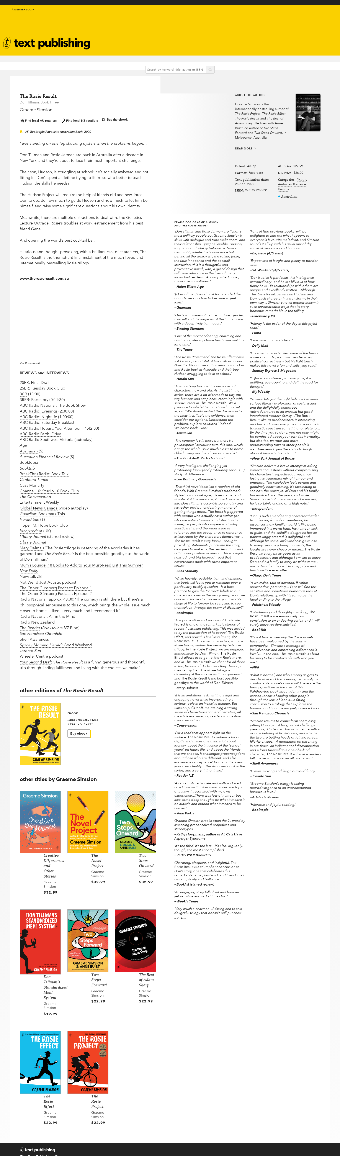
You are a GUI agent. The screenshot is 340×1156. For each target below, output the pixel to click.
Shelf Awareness (34, 636)
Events (120, 36)
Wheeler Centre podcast (41, 653)
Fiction (280, 183)
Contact (26, 1144)
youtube (327, 15)
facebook (313, 15)
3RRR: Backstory (34, 397)
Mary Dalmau (32, 545)
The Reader (30, 625)
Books (120, 20)
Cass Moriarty (32, 482)
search (216, 62)
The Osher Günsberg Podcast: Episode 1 (56, 585)
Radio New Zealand (37, 619)
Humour (281, 197)
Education (158, 35)
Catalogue (124, 42)
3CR (23, 391)
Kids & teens (159, 29)
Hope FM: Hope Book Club (44, 522)
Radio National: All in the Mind (47, 613)
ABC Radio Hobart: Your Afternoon (51, 425)
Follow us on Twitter (204, 1116)
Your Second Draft (36, 659)
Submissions (121, 1115)
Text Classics (126, 31)
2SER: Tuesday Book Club (42, 385)
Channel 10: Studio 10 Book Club (49, 488)
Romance (282, 193)
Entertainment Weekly (39, 499)
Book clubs (200, 43)
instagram (322, 15)
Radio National (33, 596)
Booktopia (29, 459)
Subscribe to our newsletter (208, 1106)
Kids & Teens (163, 1115)
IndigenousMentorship (159, 22)
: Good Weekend (56, 642)
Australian (282, 188)
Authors (122, 25)
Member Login (23, 13)
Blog (153, 41)
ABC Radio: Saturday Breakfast (47, 420)
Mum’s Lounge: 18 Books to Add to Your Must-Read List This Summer (81, 562)
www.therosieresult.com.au (44, 275)
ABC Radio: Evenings (38, 408)
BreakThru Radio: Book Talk (44, 471)
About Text (200, 33)
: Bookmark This (42, 511)
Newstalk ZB (31, 573)
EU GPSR (117, 1121)
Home (115, 1104)
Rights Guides (248, 1121)
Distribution (246, 1126)
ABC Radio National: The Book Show (53, 402)
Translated (161, 1132)
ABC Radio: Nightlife (38, 414)
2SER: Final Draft (35, 380)
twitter (308, 15)
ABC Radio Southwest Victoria (47, 437)
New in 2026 (163, 1121)
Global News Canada (39, 505)
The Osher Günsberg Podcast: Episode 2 (56, 591)
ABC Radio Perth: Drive (40, 431)
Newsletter (199, 38)
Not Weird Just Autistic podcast (48, 579)
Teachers (243, 1104)
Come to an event (203, 1126)
